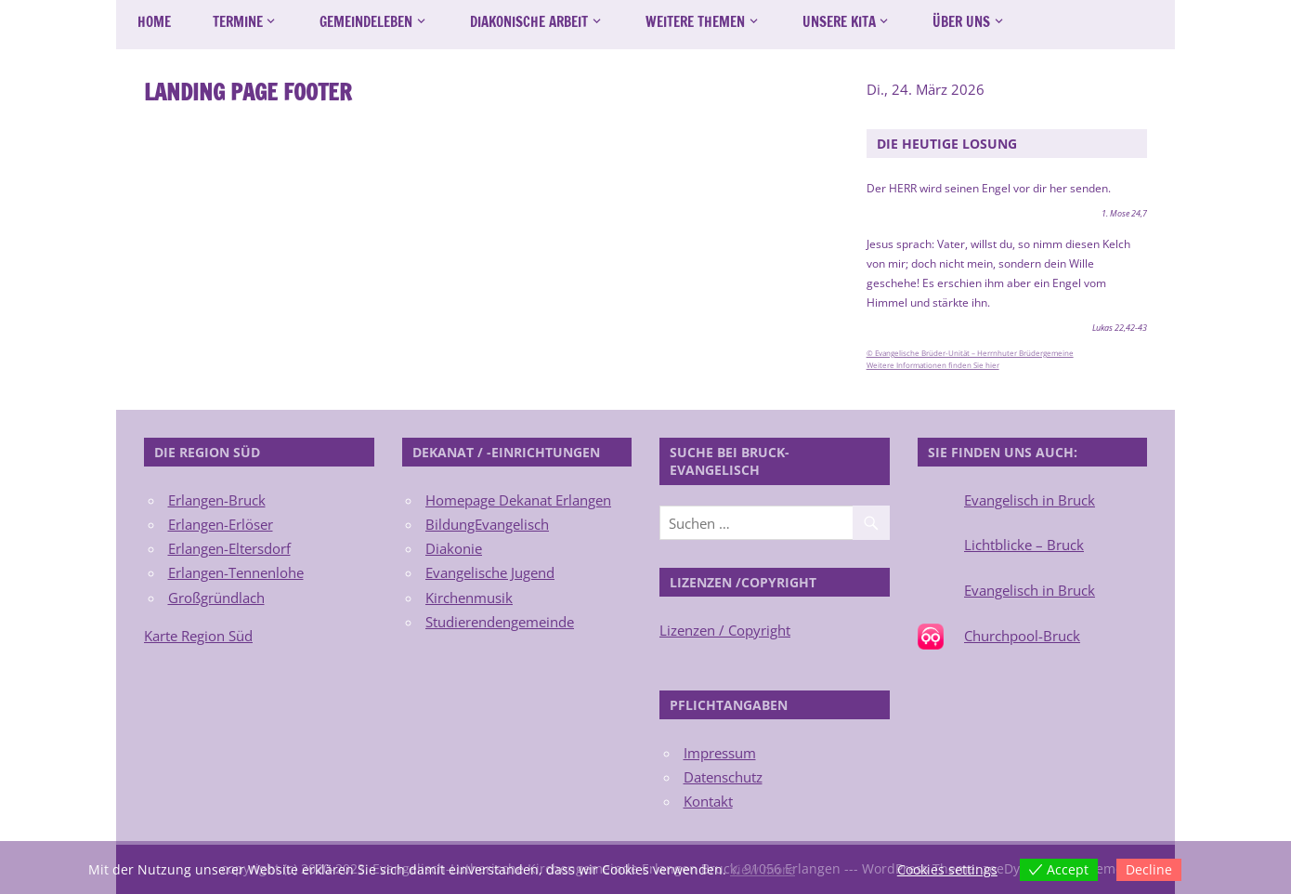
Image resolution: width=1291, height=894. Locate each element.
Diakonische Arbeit (529, 22)
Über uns (961, 22)
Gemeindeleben (365, 22)
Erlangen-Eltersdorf (229, 548)
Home (154, 22)
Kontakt (708, 801)
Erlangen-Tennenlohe (236, 572)
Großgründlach (216, 597)
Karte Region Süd (198, 635)
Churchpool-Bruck (1022, 635)
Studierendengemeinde (499, 621)
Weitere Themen (695, 22)
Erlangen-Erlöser (220, 524)
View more (762, 869)
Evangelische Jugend (489, 572)
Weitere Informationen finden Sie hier (933, 365)
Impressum (720, 752)
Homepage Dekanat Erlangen (518, 500)
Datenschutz (723, 777)
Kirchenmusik (469, 597)
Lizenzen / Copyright (724, 630)
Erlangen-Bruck (217, 500)
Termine (238, 22)
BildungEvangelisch (487, 524)
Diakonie (453, 548)
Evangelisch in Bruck (1029, 500)
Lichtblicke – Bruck (1024, 544)
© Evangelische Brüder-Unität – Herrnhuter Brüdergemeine (970, 353)
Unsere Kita (839, 22)
